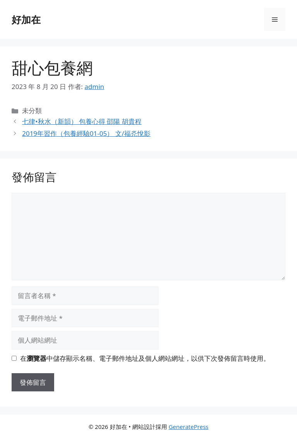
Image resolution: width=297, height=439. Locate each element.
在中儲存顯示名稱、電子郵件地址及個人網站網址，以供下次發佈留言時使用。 (145, 358)
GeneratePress (188, 426)
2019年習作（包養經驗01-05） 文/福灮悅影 (86, 133)
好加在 (26, 19)
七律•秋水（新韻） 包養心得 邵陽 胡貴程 (82, 121)
